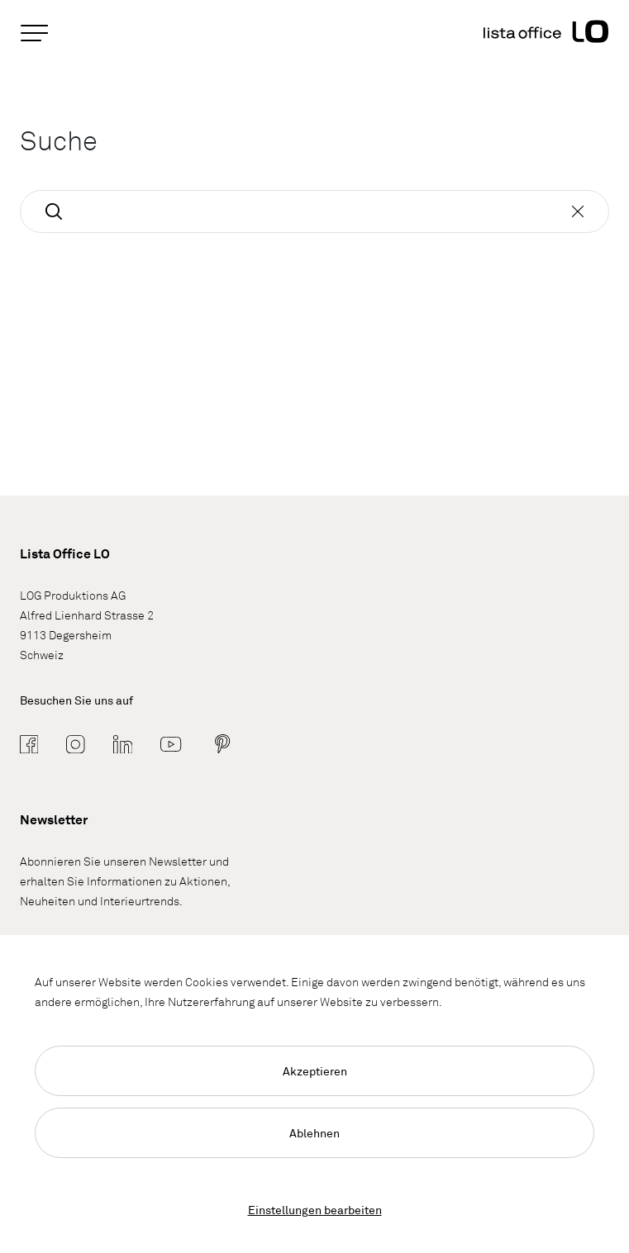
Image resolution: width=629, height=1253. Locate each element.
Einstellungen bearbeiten (315, 1210)
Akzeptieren (315, 1071)
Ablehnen (314, 1133)
